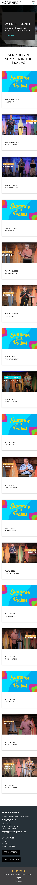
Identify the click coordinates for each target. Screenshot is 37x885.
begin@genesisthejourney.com (14, 832)
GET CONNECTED (11, 859)
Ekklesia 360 (18, 881)
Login (18, 878)
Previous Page (10, 35)
